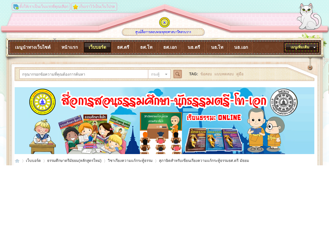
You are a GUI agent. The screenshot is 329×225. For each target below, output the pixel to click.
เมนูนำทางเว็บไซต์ (33, 47)
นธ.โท (217, 47)
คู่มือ (239, 74)
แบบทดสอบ (224, 74)
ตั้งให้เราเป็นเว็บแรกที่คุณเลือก (43, 6)
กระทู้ (155, 74)
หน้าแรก (69, 47)
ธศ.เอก (170, 47)
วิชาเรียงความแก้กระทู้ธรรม (130, 160)
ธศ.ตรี (123, 47)
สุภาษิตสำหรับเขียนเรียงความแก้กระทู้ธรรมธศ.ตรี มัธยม (204, 160)
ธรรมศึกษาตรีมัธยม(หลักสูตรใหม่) (74, 160)
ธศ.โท (146, 47)
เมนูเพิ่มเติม (300, 47)
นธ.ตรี (194, 47)
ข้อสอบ (206, 74)
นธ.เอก (241, 47)
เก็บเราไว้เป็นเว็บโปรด (97, 6)
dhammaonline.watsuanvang (17, 160)
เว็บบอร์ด (97, 47)
